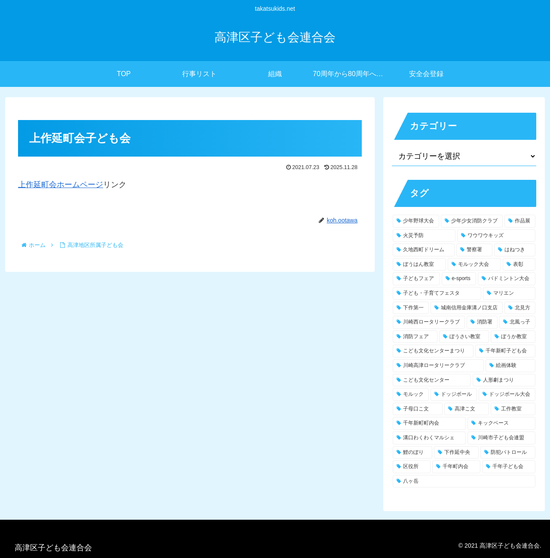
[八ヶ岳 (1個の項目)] (464, 481)
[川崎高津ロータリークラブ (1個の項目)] (438, 365)
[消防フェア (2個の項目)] (415, 336)
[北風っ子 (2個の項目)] (517, 322)
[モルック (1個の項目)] (411, 394)
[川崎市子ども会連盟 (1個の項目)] (501, 438)
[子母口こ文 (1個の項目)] (418, 409)
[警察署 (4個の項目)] (474, 250)
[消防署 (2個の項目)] (482, 322)
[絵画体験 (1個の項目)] (510, 365)
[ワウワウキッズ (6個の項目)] (496, 235)
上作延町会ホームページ (60, 184)
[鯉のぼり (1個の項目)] (412, 452)
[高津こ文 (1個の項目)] (466, 409)
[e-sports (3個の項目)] (459, 278)
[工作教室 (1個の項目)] (513, 409)
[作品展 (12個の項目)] (519, 221)
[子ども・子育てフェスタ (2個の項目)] (437, 293)
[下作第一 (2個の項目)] (411, 308)
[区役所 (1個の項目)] (412, 466)
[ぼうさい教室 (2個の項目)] (464, 336)
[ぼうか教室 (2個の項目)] (513, 336)
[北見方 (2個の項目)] (519, 308)
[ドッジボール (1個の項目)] (454, 394)
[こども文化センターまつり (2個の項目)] (433, 351)
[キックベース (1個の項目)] (501, 423)
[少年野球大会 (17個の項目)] (416, 221)
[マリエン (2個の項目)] (509, 293)
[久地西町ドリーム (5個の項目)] (424, 250)
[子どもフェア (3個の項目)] (416, 278)
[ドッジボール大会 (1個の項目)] (507, 394)
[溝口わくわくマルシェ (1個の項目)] (429, 438)
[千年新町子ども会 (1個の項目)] (505, 351)
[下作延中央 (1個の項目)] (456, 452)
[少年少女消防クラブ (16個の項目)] (472, 221)
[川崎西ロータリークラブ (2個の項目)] (429, 322)
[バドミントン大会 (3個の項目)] (506, 278)
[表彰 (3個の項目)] (519, 264)
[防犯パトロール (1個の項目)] (507, 452)
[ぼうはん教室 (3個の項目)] (419, 264)
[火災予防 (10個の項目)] (424, 235)
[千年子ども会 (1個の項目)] (508, 466)
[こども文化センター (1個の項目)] (432, 380)
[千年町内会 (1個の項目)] (456, 466)
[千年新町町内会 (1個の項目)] (429, 423)
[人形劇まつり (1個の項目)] (504, 380)
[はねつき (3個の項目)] (514, 250)
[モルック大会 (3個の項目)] (474, 264)
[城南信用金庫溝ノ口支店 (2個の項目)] (467, 308)
